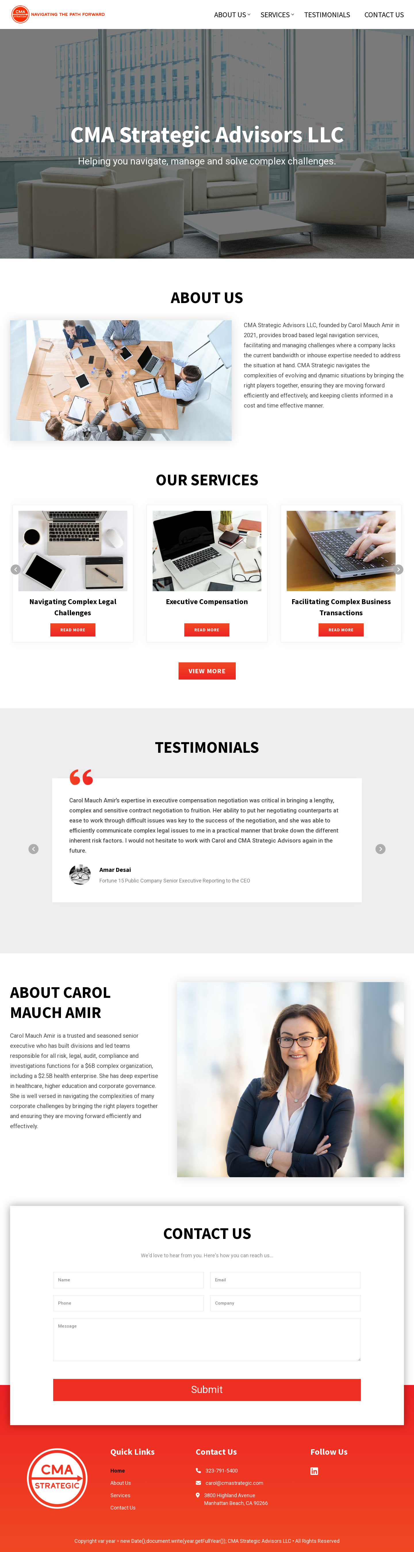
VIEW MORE (207, 670)
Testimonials (327, 14)
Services (275, 14)
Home (117, 1471)
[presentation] (16, 569)
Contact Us (384, 14)
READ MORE (72, 630)
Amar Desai (115, 870)
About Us (230, 14)
